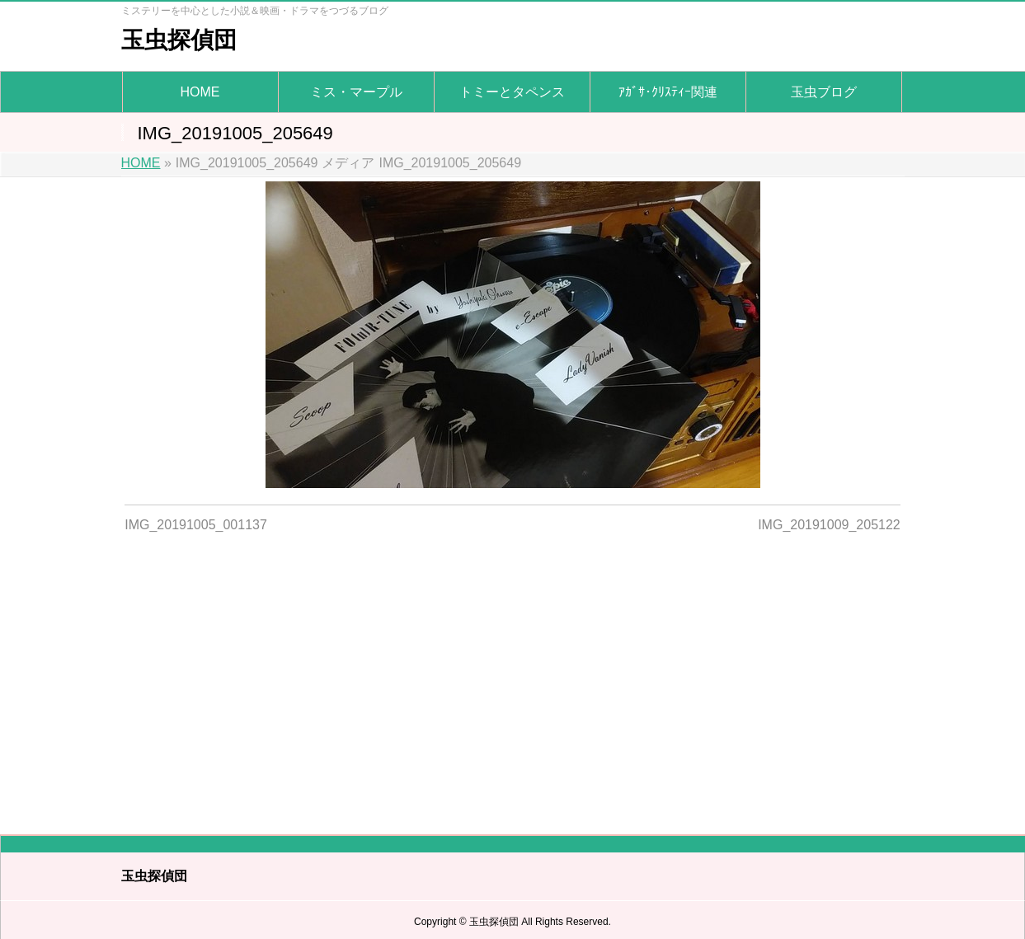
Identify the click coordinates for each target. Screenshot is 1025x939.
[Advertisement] (512, 673)
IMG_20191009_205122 (829, 525)
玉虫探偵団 (179, 40)
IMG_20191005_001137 (196, 525)
